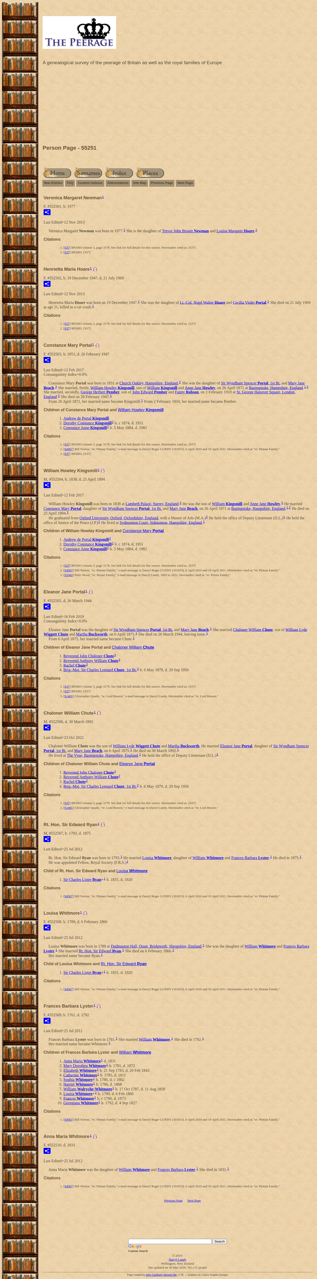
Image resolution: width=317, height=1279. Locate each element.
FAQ (70, 183)
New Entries (53, 183)
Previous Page (162, 183)
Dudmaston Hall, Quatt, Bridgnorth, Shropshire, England (156, 946)
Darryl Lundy (177, 1259)
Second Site (170, 1275)
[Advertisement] (178, 106)
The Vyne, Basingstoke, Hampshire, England (102, 755)
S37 (66, 247)
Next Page (185, 183)
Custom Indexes (90, 183)
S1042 (68, 575)
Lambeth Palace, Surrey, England (152, 504)
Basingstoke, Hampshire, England (276, 387)
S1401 (68, 696)
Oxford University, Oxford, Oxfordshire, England (118, 518)
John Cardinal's (154, 1275)
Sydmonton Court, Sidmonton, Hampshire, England (161, 522)
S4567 (68, 449)
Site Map (139, 183)
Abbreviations (118, 183)
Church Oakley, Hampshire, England (148, 383)
